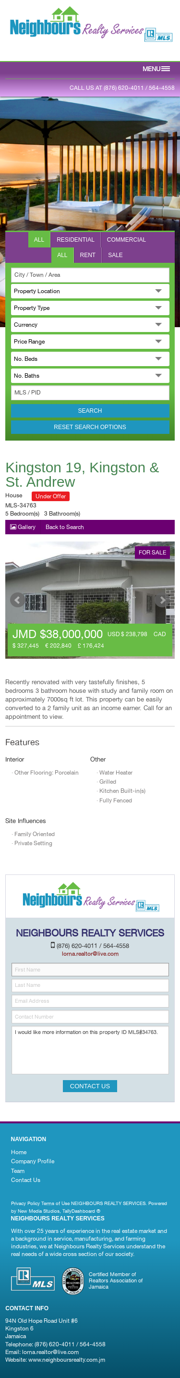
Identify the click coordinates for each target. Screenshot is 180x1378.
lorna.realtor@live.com (50, 1352)
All (39, 239)
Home (18, 1152)
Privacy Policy (25, 1203)
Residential (76, 239)
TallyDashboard (78, 1211)
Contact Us (25, 1180)
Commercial (126, 239)
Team (17, 1171)
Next (162, 600)
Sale (115, 255)
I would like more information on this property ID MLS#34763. (90, 1050)
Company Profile (32, 1161)
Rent (88, 255)
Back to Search (65, 527)
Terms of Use (55, 1203)
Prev (17, 600)
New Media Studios (39, 1211)
